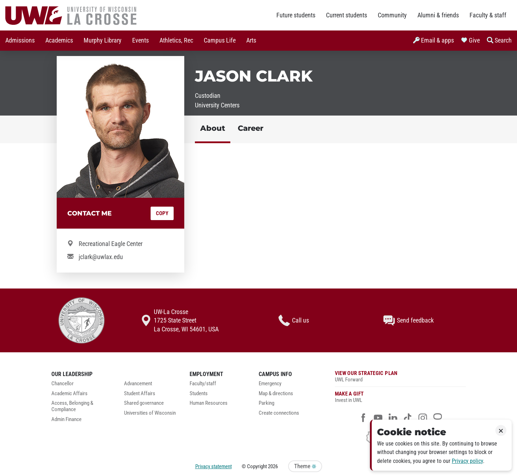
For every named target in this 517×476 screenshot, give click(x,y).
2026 (273, 466)
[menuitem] (20, 40)
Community (392, 15)
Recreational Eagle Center (110, 243)
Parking (266, 403)
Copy (162, 213)
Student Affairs (139, 394)
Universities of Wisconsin (150, 413)
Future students (295, 15)
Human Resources (208, 403)
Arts (251, 40)
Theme (305, 466)
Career (250, 128)
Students (199, 394)
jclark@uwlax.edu (101, 257)
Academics (59, 40)
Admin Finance (66, 419)
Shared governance (144, 403)
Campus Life (220, 40)
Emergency (270, 384)
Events (140, 40)
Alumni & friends (438, 15)
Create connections (279, 413)
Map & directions (276, 394)
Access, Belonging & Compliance (72, 406)
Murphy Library (103, 40)
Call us (294, 320)
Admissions (20, 40)
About (212, 128)
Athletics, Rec (176, 40)
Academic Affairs (69, 394)
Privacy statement (213, 466)
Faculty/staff (203, 384)
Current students (346, 15)
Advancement (138, 384)
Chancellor (62, 384)
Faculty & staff (488, 15)
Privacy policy (467, 461)
